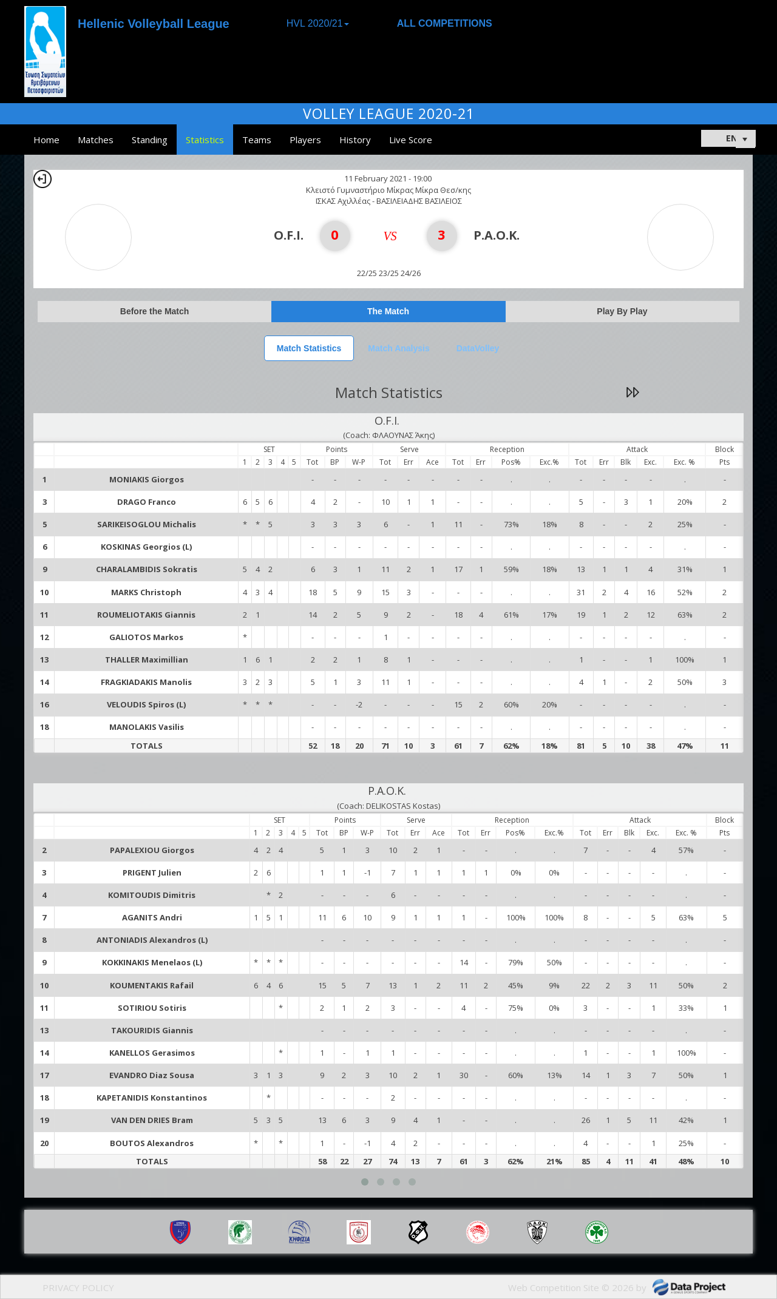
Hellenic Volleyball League (153, 23)
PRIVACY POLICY (78, 1287)
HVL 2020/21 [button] (318, 23)
